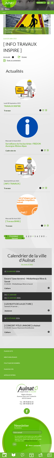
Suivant (15, 238)
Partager (24, 57)
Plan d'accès (8, 369)
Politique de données (12, 363)
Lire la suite (6, 57)
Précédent (13, 236)
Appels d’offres (10, 375)
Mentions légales (10, 357)
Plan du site (8, 351)
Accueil (4, 12)
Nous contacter (35, 445)
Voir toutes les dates (27, 264)
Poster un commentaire (14, 60)
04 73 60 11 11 (28, 402)
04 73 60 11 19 (28, 404)
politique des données (31, 441)
